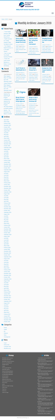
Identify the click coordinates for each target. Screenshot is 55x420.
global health (23, 75)
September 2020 (7, 234)
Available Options (5, 364)
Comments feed (7, 346)
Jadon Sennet (33, 53)
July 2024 (6, 151)
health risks (18, 77)
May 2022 (6, 199)
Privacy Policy (4, 382)
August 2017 (7, 303)
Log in (5, 342)
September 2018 (7, 279)
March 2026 (6, 121)
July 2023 (6, 173)
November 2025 (7, 125)
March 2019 (6, 268)
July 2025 (6, 132)
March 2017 (6, 312)
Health (5, 329)
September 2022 (7, 192)
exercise (44, 77)
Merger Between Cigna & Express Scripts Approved (20, 99)
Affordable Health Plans (6, 359)
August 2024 (7, 149)
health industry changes (20, 107)
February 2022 (7, 203)
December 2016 (7, 318)
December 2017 (7, 295)
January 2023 (7, 184)
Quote (3, 384)
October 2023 (7, 168)
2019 (6, 19)
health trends (35, 49)
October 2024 (7, 145)
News (5, 335)
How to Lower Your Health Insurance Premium (8, 54)
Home (3, 19)
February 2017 (7, 314)
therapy (20, 49)
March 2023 (6, 181)
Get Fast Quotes (5, 376)
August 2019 (7, 258)
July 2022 (6, 195)
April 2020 (6, 243)
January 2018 (7, 293)
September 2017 (7, 301)
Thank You (4, 389)
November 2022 (7, 188)
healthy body (44, 79)
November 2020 (7, 231)
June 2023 (6, 175)
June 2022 (6, 197)
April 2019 (6, 266)
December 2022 (7, 186)
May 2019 (6, 264)
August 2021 (7, 214)
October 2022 (7, 190)
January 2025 (7, 140)
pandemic (23, 77)
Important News (5, 377)
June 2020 (6, 240)
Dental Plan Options (6, 369)
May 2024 (6, 155)
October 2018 (7, 277)
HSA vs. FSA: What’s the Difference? (44, 384)
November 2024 (7, 143)
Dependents (48, 48)
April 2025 (6, 136)
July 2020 (6, 238)
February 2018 (7, 292)
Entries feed (6, 344)
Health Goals (48, 77)
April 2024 (6, 156)
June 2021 (6, 218)
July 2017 (6, 305)
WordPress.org (7, 348)
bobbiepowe (7, 99)
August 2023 (7, 171)
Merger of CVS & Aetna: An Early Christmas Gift (33, 99)
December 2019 (7, 251)
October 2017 (7, 299)
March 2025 (6, 138)
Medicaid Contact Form (6, 379)
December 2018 (7, 273)
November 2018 (7, 275)
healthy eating (32, 51)
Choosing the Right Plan (6, 367)
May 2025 (6, 134)
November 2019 (7, 253)
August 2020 (7, 236)
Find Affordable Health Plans (7, 372)
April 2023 (6, 179)
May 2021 (6, 219)
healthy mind (18, 48)
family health (44, 49)
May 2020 (6, 242)
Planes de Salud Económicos (7, 381)
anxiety (23, 46)
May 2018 (6, 286)
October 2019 (7, 255)
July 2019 (6, 260)
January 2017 (7, 316)
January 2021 (7, 227)
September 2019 (7, 256)
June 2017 (6, 306)
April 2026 (6, 119)
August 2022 (7, 193)
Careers (3, 366)
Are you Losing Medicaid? (7, 363)
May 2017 (6, 308)
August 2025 (7, 130)
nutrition (37, 51)
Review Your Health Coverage (7, 385)
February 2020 (7, 247)
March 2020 (6, 245)
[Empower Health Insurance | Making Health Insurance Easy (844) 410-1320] (27, 4)
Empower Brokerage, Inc (24, 417)
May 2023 (6, 177)
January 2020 (7, 249)
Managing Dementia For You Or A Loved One (47, 40)
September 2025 (7, 129)
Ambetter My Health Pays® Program (7, 95)
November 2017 (7, 297)
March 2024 (6, 158)
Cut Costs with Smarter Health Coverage (45, 403)
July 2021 (6, 216)
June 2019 (6, 262)
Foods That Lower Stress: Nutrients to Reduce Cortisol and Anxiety (7, 62)
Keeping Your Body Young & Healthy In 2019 (47, 70)
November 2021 (7, 208)
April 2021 (6, 221)
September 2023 (7, 169)
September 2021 (7, 212)
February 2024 (7, 160)
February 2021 (7, 225)
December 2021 (7, 206)
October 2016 (7, 321)
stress (45, 80)
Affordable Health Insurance (7, 358)
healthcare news (19, 108)
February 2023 (7, 182)
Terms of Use (4, 387)
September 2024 (7, 147)
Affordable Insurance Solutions (8, 361)
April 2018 (6, 288)
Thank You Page (5, 392)
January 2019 (7, 271)
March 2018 (6, 290)
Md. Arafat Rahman (8, 106)
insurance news (32, 113)
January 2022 (7, 205)
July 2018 (6, 282)
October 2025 (7, 127)
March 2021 (6, 223)
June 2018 (6, 284)
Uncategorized (7, 337)
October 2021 (7, 210)
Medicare (6, 333)
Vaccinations (18, 78)
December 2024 (7, 142)
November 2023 (7, 166)
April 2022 (6, 201)
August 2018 (7, 281)
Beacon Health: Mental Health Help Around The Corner (21, 40)
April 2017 (6, 310)
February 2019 (7, 269)
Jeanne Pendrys (7, 83)
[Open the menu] (53, 13)
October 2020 (7, 232)
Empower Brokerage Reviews (7, 371)
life (4, 331)
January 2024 (7, 162)
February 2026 (7, 123)
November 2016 (7, 319)
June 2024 (6, 153)
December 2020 (7, 229)
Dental (5, 327)
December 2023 (7, 164)
